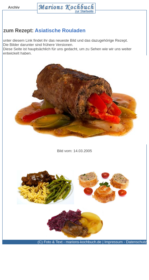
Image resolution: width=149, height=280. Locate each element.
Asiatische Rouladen (60, 30)
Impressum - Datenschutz (125, 242)
